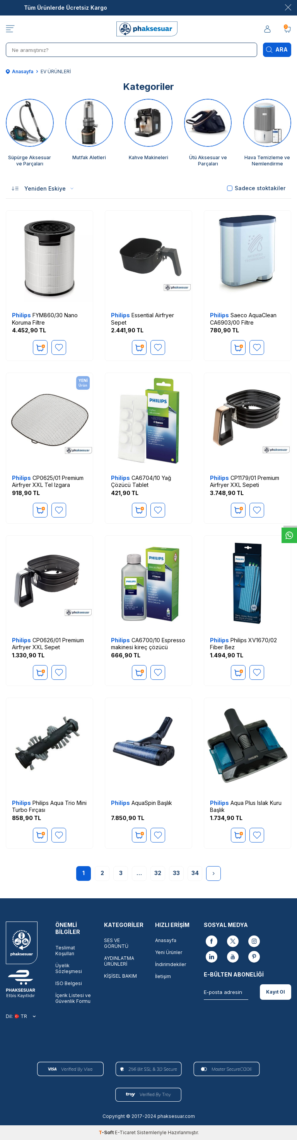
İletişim (163, 976)
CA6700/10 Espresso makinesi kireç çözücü (148, 643)
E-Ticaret (125, 1132)
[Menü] (10, 29)
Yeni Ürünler (168, 952)
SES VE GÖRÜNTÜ (116, 943)
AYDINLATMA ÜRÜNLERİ (119, 961)
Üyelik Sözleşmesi (68, 968)
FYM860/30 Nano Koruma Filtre (45, 318)
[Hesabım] (268, 29)
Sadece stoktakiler (256, 188)
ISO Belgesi (68, 983)
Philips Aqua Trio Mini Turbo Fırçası (49, 806)
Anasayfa (19, 71)
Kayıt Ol (275, 992)
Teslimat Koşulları (65, 950)
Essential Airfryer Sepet (142, 318)
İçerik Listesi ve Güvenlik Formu (73, 998)
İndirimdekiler (170, 964)
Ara (277, 49)
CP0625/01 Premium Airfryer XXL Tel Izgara (48, 481)
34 (195, 873)
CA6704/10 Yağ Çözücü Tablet (141, 481)
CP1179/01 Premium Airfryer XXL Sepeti (244, 481)
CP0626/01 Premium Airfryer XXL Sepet (48, 643)
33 (176, 873)
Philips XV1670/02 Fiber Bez (243, 643)
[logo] (148, 29)
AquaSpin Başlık (141, 803)
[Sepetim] (287, 29)
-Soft (107, 1132)
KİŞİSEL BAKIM (120, 976)
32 (157, 873)
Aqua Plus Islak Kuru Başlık (246, 806)
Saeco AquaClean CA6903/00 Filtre (243, 318)
